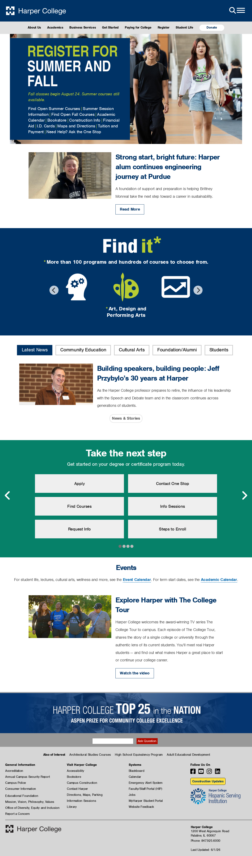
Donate (211, 27)
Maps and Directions (76, 126)
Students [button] (218, 350)
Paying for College (138, 27)
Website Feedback (141, 807)
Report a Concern (17, 814)
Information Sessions (81, 801)
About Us (34, 27)
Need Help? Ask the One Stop (73, 131)
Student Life (184, 27)
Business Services (82, 27)
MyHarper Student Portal (146, 801)
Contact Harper (77, 789)
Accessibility (75, 771)
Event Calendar (137, 579)
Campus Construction (82, 783)
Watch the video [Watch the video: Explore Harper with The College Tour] (135, 673)
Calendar (135, 777)
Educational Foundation (21, 796)
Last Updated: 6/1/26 (205, 850)
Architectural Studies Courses (90, 755)
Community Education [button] (83, 350)
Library (72, 807)
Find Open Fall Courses (72, 114)
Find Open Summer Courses (54, 108)
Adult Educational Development (188, 755)
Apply (79, 483)
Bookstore (56, 120)
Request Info (79, 529)
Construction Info (84, 120)
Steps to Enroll (172, 529)
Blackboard (136, 771)
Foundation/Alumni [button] (177, 350)
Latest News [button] (35, 350)
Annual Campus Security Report (27, 777)
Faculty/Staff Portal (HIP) (145, 789)
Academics (55, 27)
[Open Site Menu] (237, 10)
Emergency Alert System (145, 783)
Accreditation (14, 771)
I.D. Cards (46, 126)
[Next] (198, 290)
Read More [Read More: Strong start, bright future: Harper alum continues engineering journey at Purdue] (130, 209)
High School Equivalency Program (139, 755)
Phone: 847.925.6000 (205, 841)
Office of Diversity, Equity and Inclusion (32, 808)
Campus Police (15, 783)
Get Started (110, 27)
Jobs (132, 795)
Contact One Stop (172, 483)
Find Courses (79, 506)
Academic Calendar (219, 579)
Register (164, 27)
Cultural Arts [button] (132, 350)
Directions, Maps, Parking (85, 795)
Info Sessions (172, 506)
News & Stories (126, 418)
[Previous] (54, 290)
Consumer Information (20, 789)
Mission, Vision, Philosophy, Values (29, 802)
